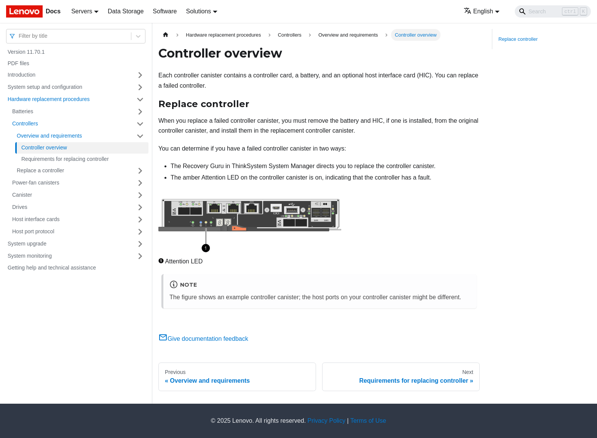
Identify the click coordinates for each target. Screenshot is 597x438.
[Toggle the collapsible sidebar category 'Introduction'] (140, 75)
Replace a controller (40, 170)
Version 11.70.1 (26, 52)
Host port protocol (33, 231)
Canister (22, 195)
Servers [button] (81, 11)
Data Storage (126, 11)
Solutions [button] (198, 11)
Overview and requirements (49, 136)
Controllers (25, 123)
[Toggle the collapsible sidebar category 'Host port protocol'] (140, 232)
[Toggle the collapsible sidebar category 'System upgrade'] (140, 244)
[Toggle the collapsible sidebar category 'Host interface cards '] (140, 219)
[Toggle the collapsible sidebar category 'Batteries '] (140, 112)
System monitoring (30, 256)
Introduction (21, 75)
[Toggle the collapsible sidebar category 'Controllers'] (140, 124)
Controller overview (44, 147)
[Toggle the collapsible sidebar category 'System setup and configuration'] (140, 87)
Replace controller (518, 39)
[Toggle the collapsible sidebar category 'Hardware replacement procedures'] (140, 99)
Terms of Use (368, 420)
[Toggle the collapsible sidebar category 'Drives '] (140, 207)
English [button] (478, 11)
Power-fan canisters (35, 183)
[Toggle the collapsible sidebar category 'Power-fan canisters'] (140, 183)
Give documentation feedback (203, 338)
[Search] (553, 11)
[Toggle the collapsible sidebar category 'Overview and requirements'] (140, 136)
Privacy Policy (327, 420)
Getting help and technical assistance (52, 268)
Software (165, 11)
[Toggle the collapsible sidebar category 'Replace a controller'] (140, 171)
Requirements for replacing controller (65, 159)
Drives (19, 207)
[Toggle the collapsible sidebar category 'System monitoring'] (140, 256)
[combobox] (19, 36)
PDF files (18, 63)
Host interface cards (36, 219)
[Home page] (165, 35)
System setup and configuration (45, 87)
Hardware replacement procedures (49, 99)
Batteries (22, 111)
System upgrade (27, 244)
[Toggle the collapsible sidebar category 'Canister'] (140, 195)
